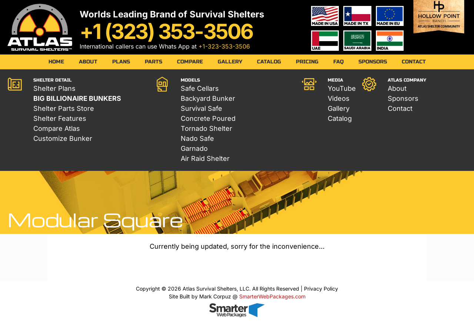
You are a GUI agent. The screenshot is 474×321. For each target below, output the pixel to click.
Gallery (230, 62)
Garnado (194, 148)
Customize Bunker (62, 138)
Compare (190, 62)
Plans (121, 62)
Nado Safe (197, 138)
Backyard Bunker (208, 98)
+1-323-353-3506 (224, 46)
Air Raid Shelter (205, 158)
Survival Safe (201, 108)
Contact (414, 62)
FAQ (338, 62)
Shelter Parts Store (63, 108)
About (88, 62)
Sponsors (372, 62)
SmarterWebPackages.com (272, 296)
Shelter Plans (54, 88)
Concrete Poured (208, 118)
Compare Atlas (56, 128)
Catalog (269, 62)
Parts (153, 62)
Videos (339, 98)
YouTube (342, 88)
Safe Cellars (200, 88)
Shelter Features (59, 118)
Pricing (307, 62)
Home (56, 62)
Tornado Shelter (206, 128)
